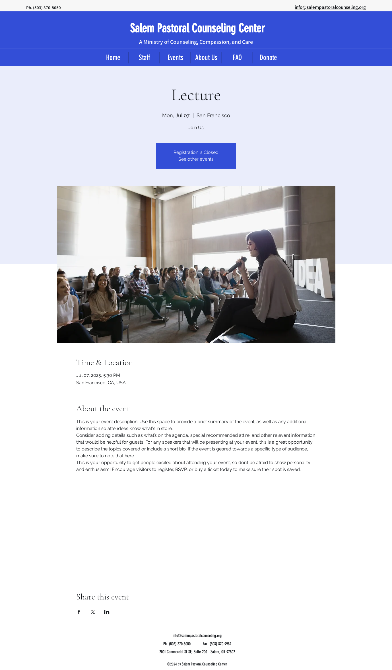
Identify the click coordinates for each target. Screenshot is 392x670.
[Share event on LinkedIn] (107, 612)
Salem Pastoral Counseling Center (197, 28)
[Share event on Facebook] (79, 612)
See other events (196, 159)
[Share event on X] (93, 612)
